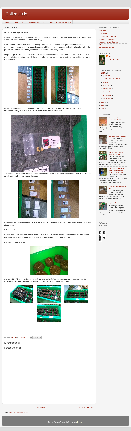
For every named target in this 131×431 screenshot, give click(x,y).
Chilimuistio (16, 14)
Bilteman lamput (104, 45)
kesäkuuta (107, 92)
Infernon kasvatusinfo (106, 48)
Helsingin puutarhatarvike (108, 36)
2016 (103, 102)
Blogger (80, 422)
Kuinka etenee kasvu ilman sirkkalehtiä (116, 153)
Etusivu (7, 22)
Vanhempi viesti (85, 407)
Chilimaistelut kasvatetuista (60, 22)
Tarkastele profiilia (112, 59)
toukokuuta (107, 95)
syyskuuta (107, 82)
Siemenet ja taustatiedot (35, 22)
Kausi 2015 (18, 22)
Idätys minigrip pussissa (117, 136)
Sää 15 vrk (103, 30)
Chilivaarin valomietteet (107, 39)
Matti (111, 56)
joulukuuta (107, 76)
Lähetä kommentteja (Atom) (18, 412)
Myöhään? (112, 203)
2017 (103, 73)
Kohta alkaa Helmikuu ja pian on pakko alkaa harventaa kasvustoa (117, 170)
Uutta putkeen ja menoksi (112, 78)
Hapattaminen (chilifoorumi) (108, 42)
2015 (103, 105)
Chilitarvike (103, 33)
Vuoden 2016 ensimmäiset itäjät (115, 119)
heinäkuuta (107, 89)
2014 (103, 108)
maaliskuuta (107, 98)
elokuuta (106, 86)
